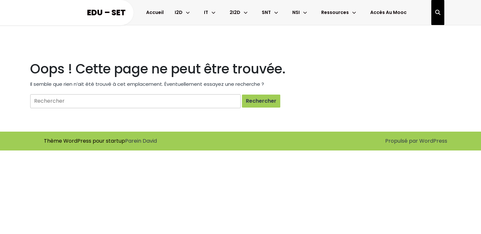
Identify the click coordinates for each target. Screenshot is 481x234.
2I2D (235, 12)
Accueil (155, 12)
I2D (179, 12)
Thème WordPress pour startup (84, 141)
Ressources (335, 12)
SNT (266, 12)
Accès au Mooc (388, 12)
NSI (296, 12)
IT (206, 12)
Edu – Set (106, 12)
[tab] (261, 101)
